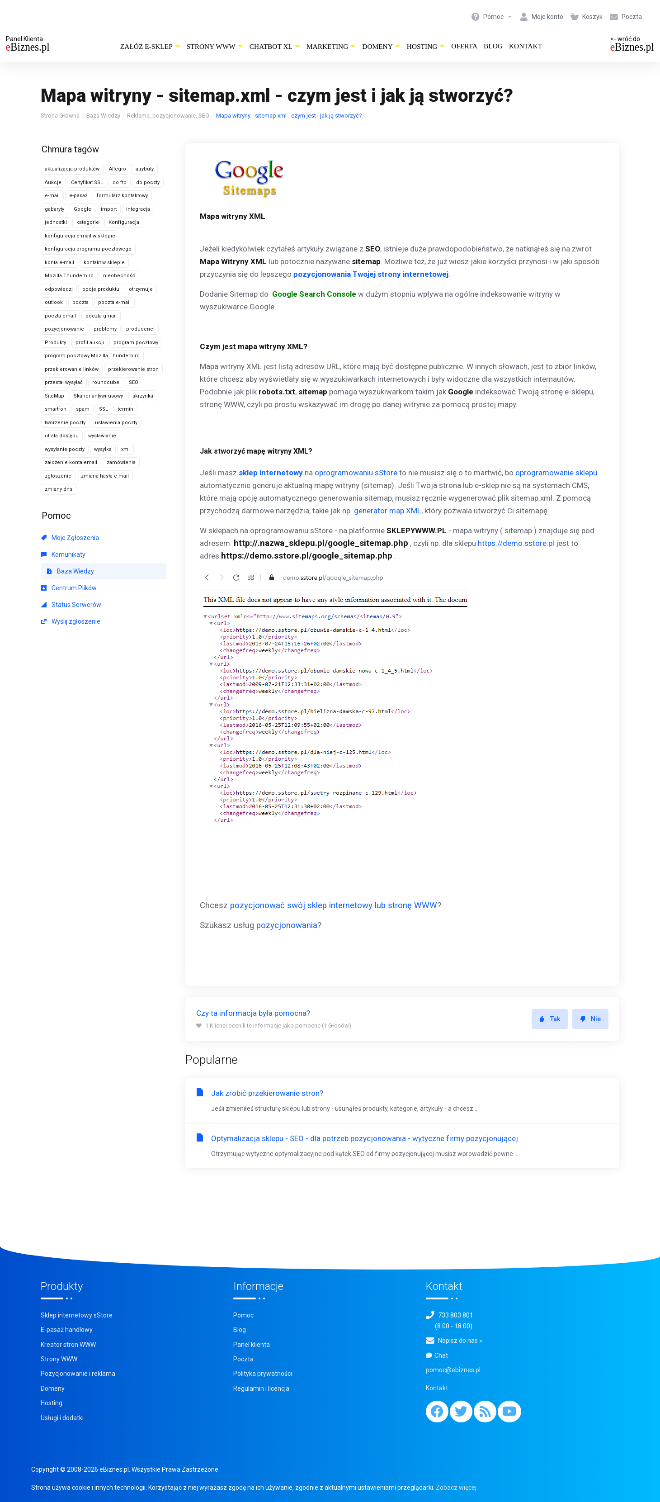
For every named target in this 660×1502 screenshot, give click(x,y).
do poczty (148, 182)
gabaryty (54, 209)
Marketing (331, 46)
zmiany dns (58, 489)
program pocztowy (135, 343)
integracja (138, 209)
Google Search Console (314, 294)
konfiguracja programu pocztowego (88, 249)
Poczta (243, 1359)
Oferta (464, 46)
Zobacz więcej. (457, 1487)
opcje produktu (100, 289)
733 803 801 (455, 1315)
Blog (493, 46)
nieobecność (119, 276)
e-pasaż (78, 196)
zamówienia (121, 462)
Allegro (117, 169)
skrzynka (142, 396)
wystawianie (102, 436)
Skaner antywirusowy (98, 396)
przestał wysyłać (64, 382)
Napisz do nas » (460, 1340)
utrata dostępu (62, 436)
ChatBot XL (275, 46)
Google (82, 209)
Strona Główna (60, 115)
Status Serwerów (71, 604)
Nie (590, 1019)
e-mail (52, 196)
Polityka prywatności (262, 1374)
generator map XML (387, 510)
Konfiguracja (123, 222)
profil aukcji (89, 343)
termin (125, 409)
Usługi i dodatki (62, 1417)
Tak (549, 1019)
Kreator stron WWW (68, 1344)
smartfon (55, 409)
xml (125, 449)
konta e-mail (59, 262)
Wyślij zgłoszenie (70, 621)
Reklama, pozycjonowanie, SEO (168, 115)
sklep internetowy (271, 472)
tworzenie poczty (65, 423)
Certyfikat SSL (87, 182)
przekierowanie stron (133, 369)
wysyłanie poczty (65, 449)
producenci (140, 329)
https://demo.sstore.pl (516, 543)
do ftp (120, 182)
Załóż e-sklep (150, 46)
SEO (133, 382)
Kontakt (525, 46)
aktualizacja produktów (72, 169)
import (109, 209)
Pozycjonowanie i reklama (78, 1374)
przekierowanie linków (72, 369)
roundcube (105, 382)
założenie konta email (71, 462)
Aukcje (53, 182)
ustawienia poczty (116, 423)
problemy (105, 329)
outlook (54, 302)
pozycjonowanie (64, 329)
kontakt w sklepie (104, 262)
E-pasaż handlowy (67, 1329)
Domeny (381, 46)
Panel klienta (251, 1344)
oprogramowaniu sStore (356, 472)
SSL (103, 409)
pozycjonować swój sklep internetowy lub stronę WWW (333, 905)
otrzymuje (141, 289)
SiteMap (54, 396)
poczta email (60, 316)
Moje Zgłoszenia (70, 537)
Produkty (55, 343)
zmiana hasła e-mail (105, 476)
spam (83, 409)
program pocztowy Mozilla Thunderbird (92, 356)
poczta (80, 302)
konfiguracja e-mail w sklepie (80, 236)
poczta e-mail (114, 302)
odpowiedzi (59, 289)
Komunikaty (63, 554)
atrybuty (145, 169)
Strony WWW (215, 46)
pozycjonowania (286, 925)
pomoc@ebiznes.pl (453, 1370)
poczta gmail (101, 316)
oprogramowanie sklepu (556, 472)
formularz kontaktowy (122, 196)
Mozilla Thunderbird (69, 276)
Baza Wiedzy (103, 115)
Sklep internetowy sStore (77, 1315)
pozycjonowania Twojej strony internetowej (370, 274)
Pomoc (243, 1315)
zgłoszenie (58, 476)
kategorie (87, 222)
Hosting (426, 46)
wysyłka (103, 449)
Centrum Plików (69, 588)
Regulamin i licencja (261, 1388)
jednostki (56, 222)
